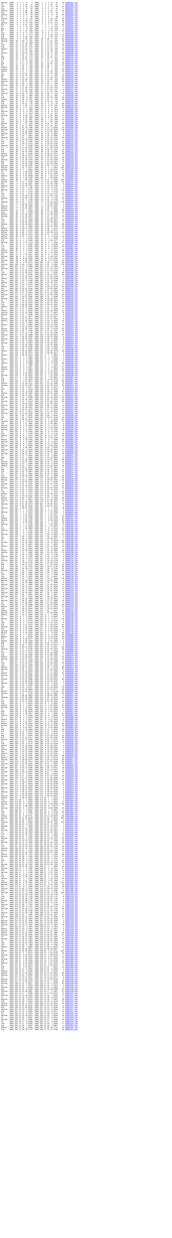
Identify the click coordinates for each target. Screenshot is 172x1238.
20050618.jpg (71, 575)
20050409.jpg (71, 314)
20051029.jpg (71, 1029)
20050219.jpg (71, 184)
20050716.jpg (71, 665)
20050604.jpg (71, 517)
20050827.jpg (71, 831)
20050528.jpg (71, 498)
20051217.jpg (71, 1191)
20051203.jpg (71, 1143)
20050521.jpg (71, 476)
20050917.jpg (71, 909)
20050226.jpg (71, 203)
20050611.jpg (71, 546)
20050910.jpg (71, 877)
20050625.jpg (71, 595)
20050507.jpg (71, 452)
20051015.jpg (71, 984)
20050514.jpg (71, 462)
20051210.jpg (71, 1162)
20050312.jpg (71, 218)
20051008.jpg (71, 976)
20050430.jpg (71, 418)
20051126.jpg (71, 1124)
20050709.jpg (71, 638)
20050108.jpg (71, 39)
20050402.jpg (71, 293)
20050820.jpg (71, 802)
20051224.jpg (71, 1216)
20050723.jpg (71, 696)
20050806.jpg (71, 761)
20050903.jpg (71, 858)
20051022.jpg (71, 1003)
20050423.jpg (71, 387)
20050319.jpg (71, 252)
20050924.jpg (71, 918)
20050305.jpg (71, 206)
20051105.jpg (71, 1061)
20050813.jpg (71, 783)
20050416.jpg (71, 346)
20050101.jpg (71, 3)
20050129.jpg (71, 114)
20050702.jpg (71, 621)
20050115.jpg (71, 66)
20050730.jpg (71, 735)
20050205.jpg (71, 131)
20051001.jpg (71, 959)
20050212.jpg (71, 155)
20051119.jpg (71, 1073)
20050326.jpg (71, 271)
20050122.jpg (71, 92)
